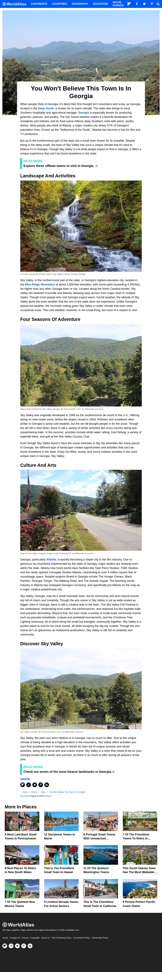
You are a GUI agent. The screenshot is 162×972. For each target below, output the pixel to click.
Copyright (35, 938)
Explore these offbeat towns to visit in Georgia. (59, 166)
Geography (80, 4)
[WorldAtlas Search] (158, 4)
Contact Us (15, 938)
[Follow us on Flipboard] (4, 946)
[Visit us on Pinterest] (23, 946)
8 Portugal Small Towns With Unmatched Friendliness (99, 838)
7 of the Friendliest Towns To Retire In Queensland (136, 838)
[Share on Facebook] (28, 784)
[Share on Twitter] (34, 784)
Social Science (118, 4)
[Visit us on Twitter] (17, 946)
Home (5, 938)
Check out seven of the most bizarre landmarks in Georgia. (67, 771)
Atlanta (51, 559)
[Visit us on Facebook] (11, 946)
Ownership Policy (100, 938)
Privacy (25, 938)
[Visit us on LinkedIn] (30, 946)
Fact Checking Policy (61, 938)
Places (49, 796)
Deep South (46, 108)
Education (100, 4)
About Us (45, 938)
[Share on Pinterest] (40, 784)
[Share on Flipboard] (22, 784)
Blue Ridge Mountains (40, 284)
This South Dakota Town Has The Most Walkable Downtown (139, 872)
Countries (59, 4)
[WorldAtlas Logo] (15, 4)
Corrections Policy (81, 938)
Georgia (83, 112)
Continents (39, 4)
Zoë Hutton (25, 796)
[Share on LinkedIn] (46, 784)
